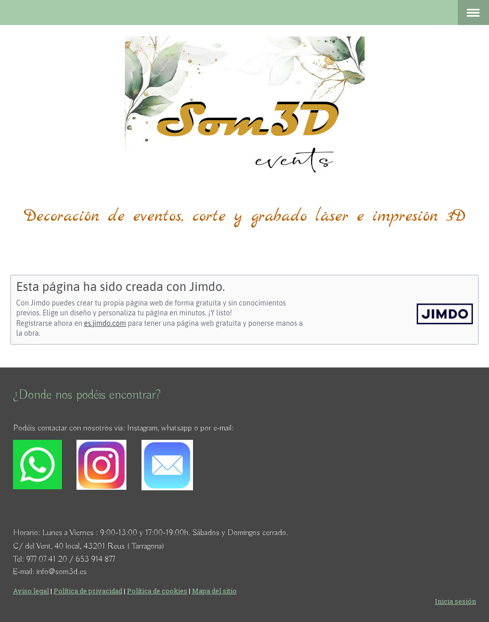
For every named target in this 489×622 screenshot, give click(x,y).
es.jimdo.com (105, 323)
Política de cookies (157, 591)
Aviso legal (31, 591)
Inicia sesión (455, 601)
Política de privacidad (88, 591)
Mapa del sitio (214, 591)
